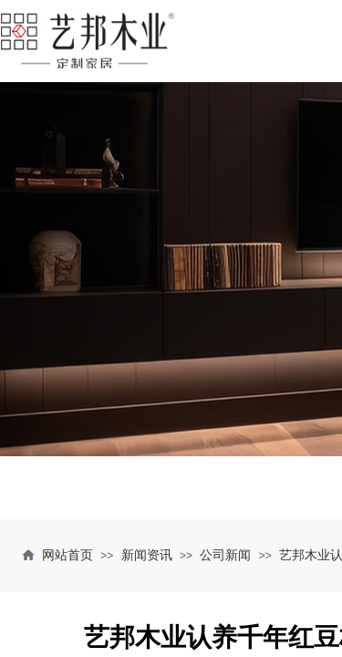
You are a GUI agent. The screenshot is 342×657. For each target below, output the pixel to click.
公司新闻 (225, 555)
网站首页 (67, 555)
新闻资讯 (146, 555)
